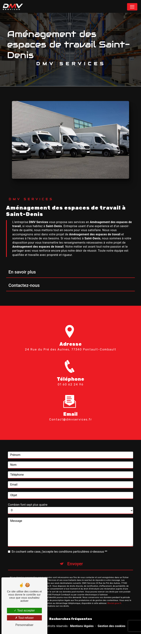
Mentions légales (82, 626)
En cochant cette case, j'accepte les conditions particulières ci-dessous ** (59, 546)
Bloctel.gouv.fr (114, 598)
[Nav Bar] (132, 6)
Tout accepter (24, 610)
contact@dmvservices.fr (70, 414)
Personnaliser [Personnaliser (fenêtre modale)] (24, 624)
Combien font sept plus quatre (27, 499)
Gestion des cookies (111, 626)
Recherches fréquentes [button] (70, 619)
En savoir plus (22, 272)
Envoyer (75, 558)
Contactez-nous (24, 285)
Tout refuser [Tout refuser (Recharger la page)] (24, 617)
